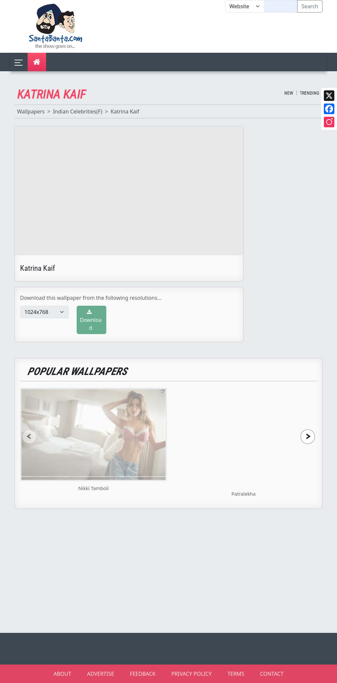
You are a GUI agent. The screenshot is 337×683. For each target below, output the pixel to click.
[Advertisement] (225, 32)
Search (309, 6)
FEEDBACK (143, 673)
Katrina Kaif (125, 111)
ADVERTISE (100, 673)
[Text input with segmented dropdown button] (281, 6)
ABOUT (62, 673)
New (288, 93)
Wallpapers (31, 111)
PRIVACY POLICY (191, 673)
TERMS (235, 673)
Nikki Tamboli (93, 488)
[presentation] (29, 436)
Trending (309, 93)
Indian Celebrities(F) (77, 111)
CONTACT (271, 673)
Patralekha (243, 493)
